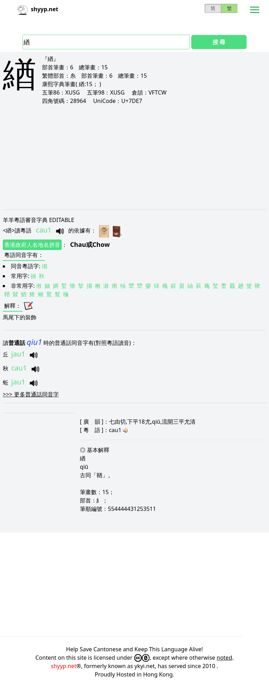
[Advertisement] (134, 157)
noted (224, 657)
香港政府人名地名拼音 (32, 245)
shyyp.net (63, 666)
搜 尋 (219, 42)
